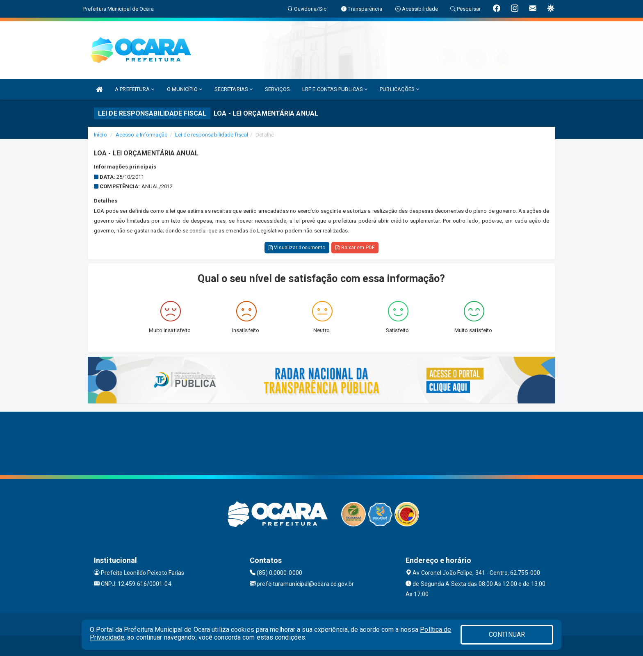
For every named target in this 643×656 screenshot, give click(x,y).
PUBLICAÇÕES (399, 89)
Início (100, 135)
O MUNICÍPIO (184, 89)
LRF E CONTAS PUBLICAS (334, 89)
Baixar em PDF (354, 248)
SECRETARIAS (233, 89)
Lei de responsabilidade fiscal (211, 135)
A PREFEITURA (134, 89)
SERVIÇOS (277, 89)
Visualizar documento (297, 248)
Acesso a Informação (142, 135)
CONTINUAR (507, 634)
